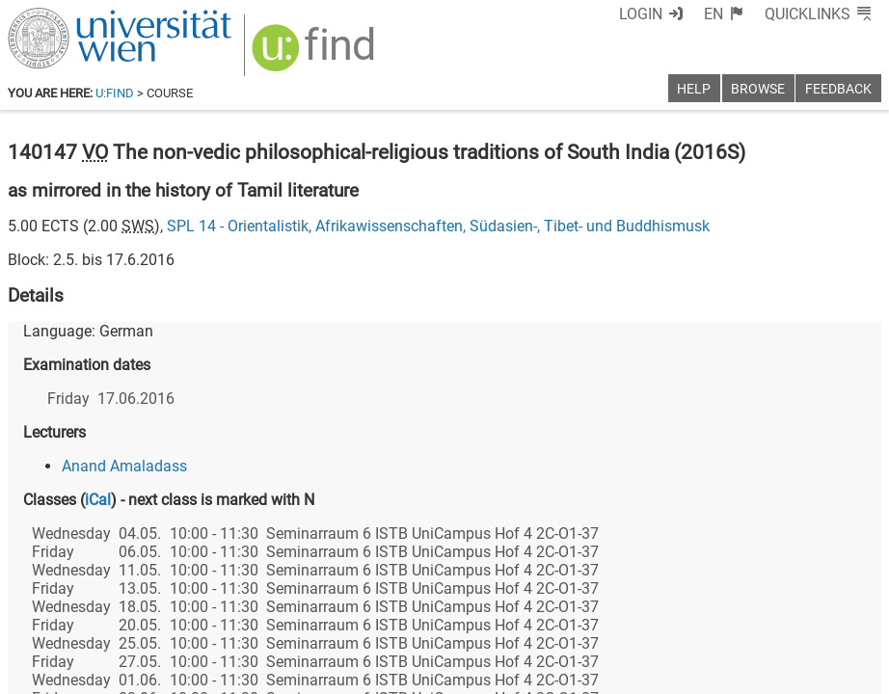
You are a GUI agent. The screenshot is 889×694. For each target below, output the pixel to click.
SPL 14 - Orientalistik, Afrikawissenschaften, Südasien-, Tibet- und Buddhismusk (438, 226)
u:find (114, 93)
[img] (315, 54)
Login (640, 14)
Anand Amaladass (124, 466)
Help (694, 89)
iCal (98, 500)
